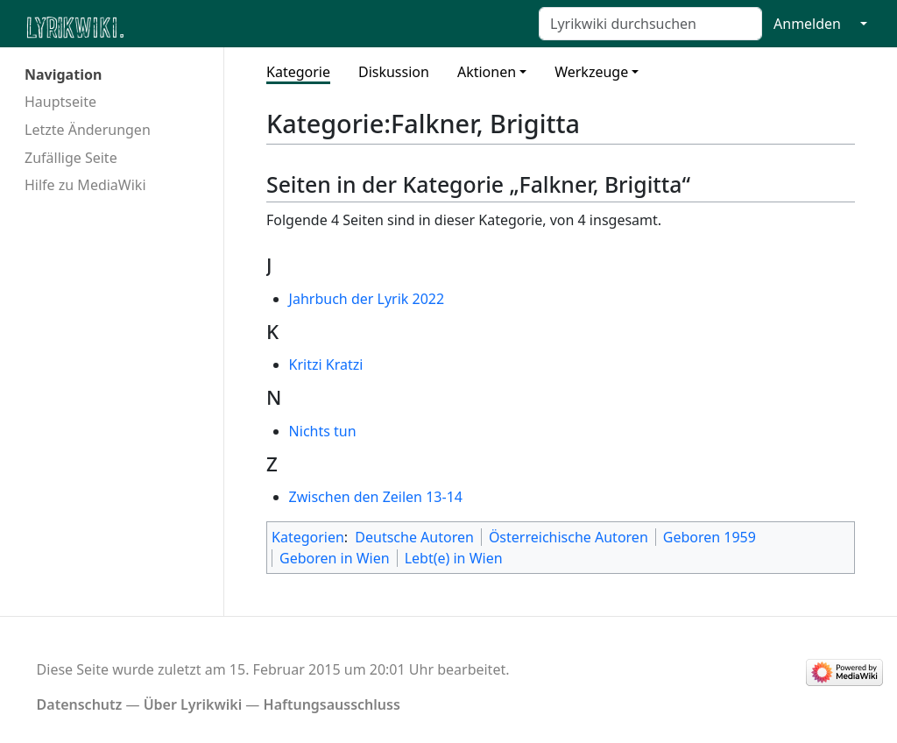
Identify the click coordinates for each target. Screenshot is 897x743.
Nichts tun (323, 431)
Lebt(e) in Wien (454, 558)
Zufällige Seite (71, 157)
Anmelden (807, 23)
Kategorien (308, 537)
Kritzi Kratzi (326, 364)
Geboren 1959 (709, 537)
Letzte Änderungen (88, 129)
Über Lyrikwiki (193, 704)
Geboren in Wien (334, 558)
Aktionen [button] (486, 71)
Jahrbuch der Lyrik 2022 (367, 298)
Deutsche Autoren (414, 537)
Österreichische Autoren (568, 537)
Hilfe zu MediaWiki (85, 185)
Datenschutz (80, 704)
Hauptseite (60, 101)
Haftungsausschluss (332, 704)
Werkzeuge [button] (591, 71)
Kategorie (298, 71)
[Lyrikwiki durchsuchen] (650, 23)
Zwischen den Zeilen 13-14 (376, 496)
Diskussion (393, 71)
